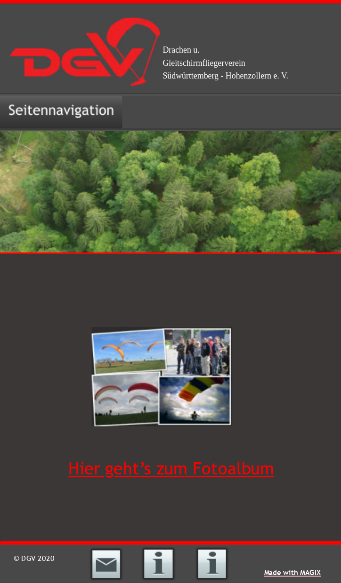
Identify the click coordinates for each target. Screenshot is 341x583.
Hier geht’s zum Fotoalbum (171, 468)
